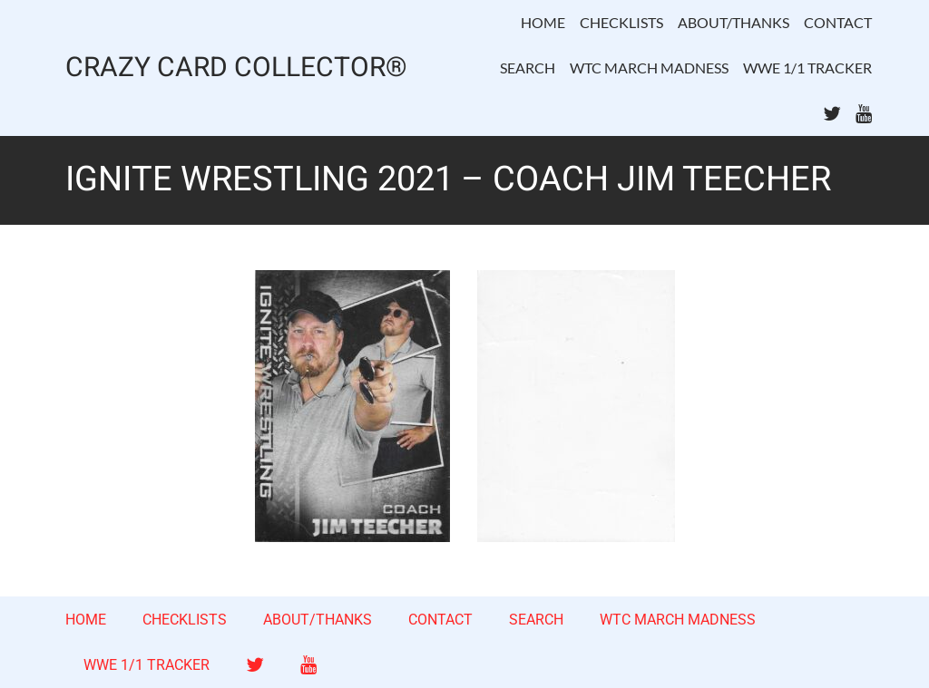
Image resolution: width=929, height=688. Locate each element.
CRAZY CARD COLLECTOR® (236, 68)
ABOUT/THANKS (733, 22)
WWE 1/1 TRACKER (807, 67)
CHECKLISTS (621, 22)
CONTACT (838, 22)
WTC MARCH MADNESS (649, 67)
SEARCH (527, 67)
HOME (543, 22)
